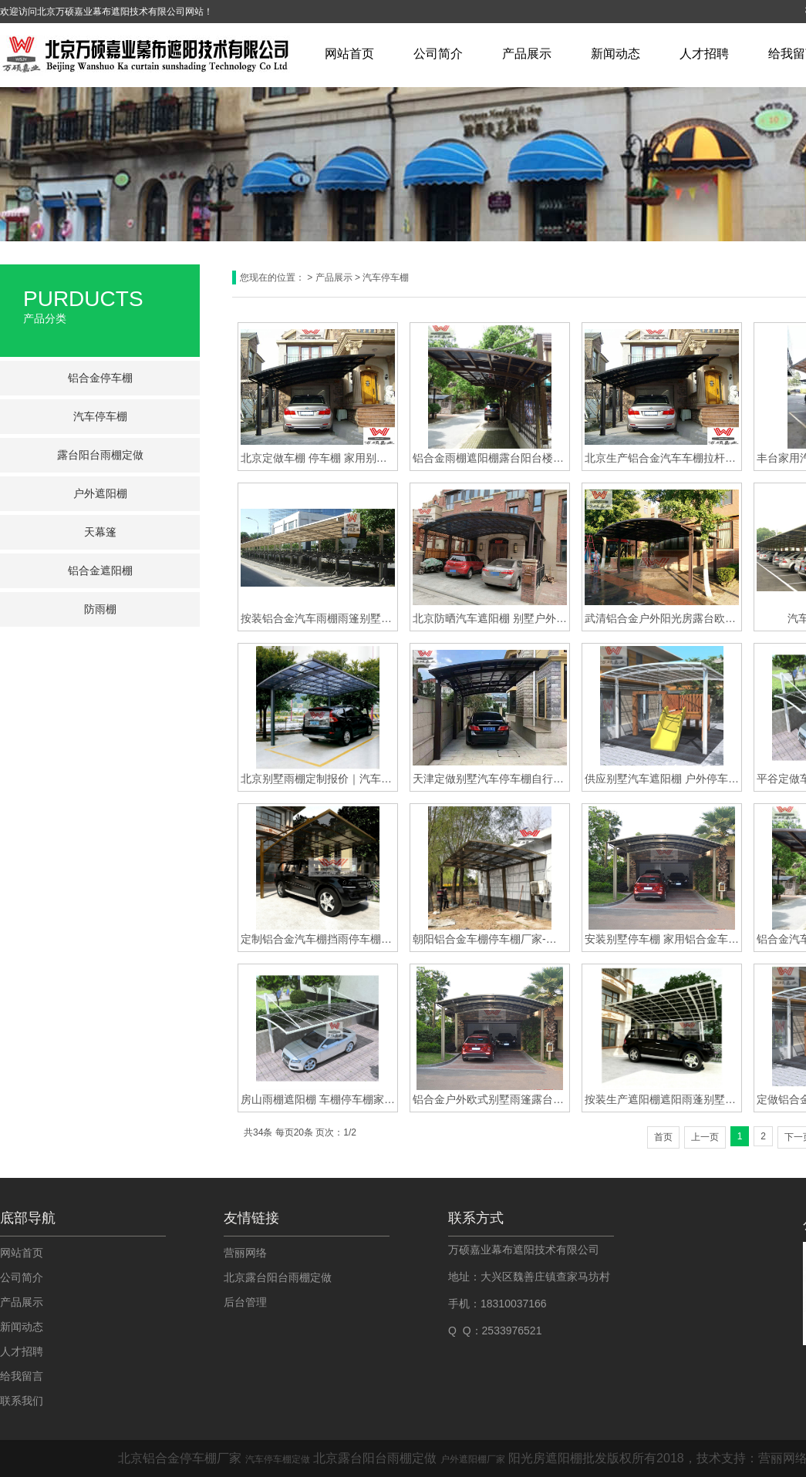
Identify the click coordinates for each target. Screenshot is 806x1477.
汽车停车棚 (100, 416)
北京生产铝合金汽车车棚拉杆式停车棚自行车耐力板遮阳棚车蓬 (662, 458)
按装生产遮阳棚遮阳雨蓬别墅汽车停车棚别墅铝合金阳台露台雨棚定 (662, 1099)
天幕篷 (100, 532)
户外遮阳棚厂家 (472, 1459)
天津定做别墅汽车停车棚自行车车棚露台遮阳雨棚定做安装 (490, 778)
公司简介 (438, 53)
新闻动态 (615, 53)
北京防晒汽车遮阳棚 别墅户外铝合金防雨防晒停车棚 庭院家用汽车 (490, 618)
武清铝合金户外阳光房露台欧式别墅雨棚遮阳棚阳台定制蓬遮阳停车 (662, 618)
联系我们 (21, 1401)
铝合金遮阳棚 (100, 570)
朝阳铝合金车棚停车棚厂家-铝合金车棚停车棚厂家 (490, 939)
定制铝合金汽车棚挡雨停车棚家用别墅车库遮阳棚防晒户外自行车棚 (318, 939)
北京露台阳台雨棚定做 (278, 1277)
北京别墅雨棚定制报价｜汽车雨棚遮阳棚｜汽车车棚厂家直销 (318, 778)
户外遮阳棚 (100, 493)
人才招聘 (704, 53)
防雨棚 (100, 609)
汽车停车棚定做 (277, 1459)
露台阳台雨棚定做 (100, 455)
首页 (663, 1137)
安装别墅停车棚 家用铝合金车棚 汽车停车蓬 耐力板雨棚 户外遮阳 (662, 939)
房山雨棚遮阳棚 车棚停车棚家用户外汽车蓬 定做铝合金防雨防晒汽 (318, 1099)
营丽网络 (245, 1253)
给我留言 (21, 1376)
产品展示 (526, 53)
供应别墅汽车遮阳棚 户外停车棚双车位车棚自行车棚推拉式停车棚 (662, 778)
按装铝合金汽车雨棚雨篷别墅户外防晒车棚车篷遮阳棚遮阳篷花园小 (318, 618)
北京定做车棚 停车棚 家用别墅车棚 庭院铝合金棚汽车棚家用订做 (318, 458)
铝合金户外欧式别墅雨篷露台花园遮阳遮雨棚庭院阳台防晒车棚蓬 (490, 1099)
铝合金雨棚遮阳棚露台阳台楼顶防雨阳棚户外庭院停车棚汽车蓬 (490, 458)
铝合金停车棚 (100, 378)
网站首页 (349, 53)
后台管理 (245, 1302)
